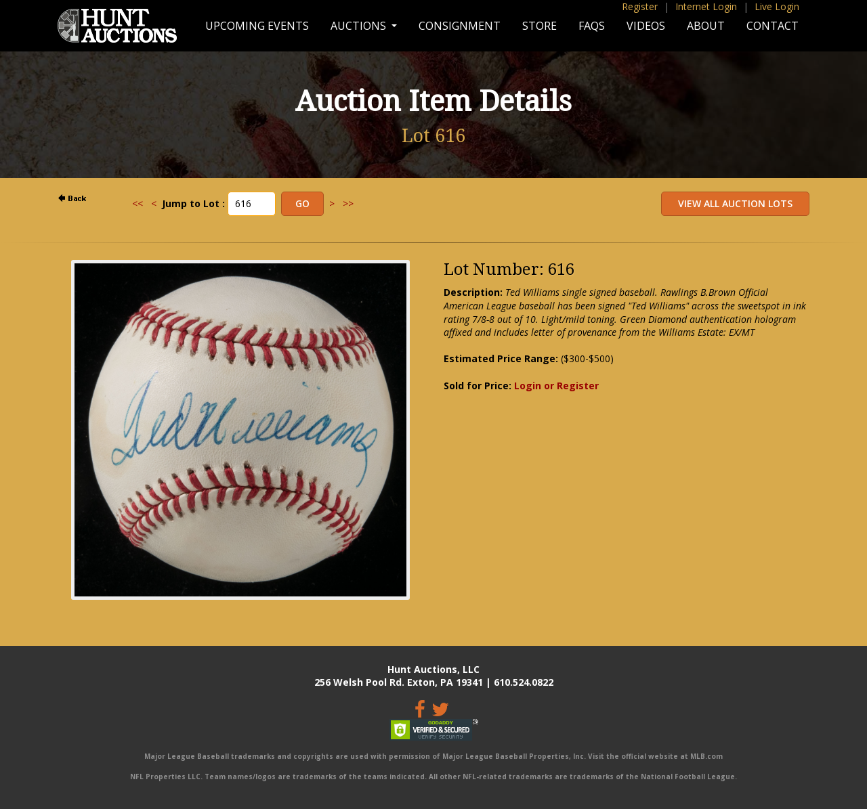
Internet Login (706, 6)
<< (137, 203)
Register (640, 6)
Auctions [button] (360, 25)
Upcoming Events (257, 25)
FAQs (591, 25)
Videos (646, 25)
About (706, 25)
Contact (772, 25)
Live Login (777, 6)
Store (539, 25)
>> (348, 203)
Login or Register (556, 385)
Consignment (460, 25)
